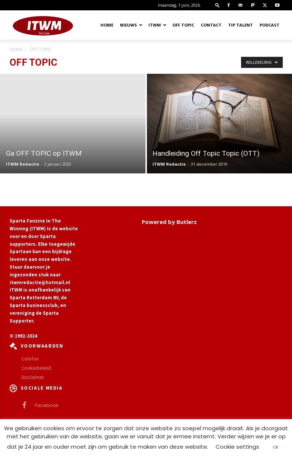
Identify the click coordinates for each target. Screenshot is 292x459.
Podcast (269, 25)
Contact (211, 25)
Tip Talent (240, 25)
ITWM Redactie (22, 164)
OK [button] (276, 447)
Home (106, 25)
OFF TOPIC (183, 25)
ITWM (157, 25)
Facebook (45, 405)
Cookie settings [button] (237, 447)
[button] (217, 5)
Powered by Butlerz (169, 221)
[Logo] (43, 25)
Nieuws (131, 25)
